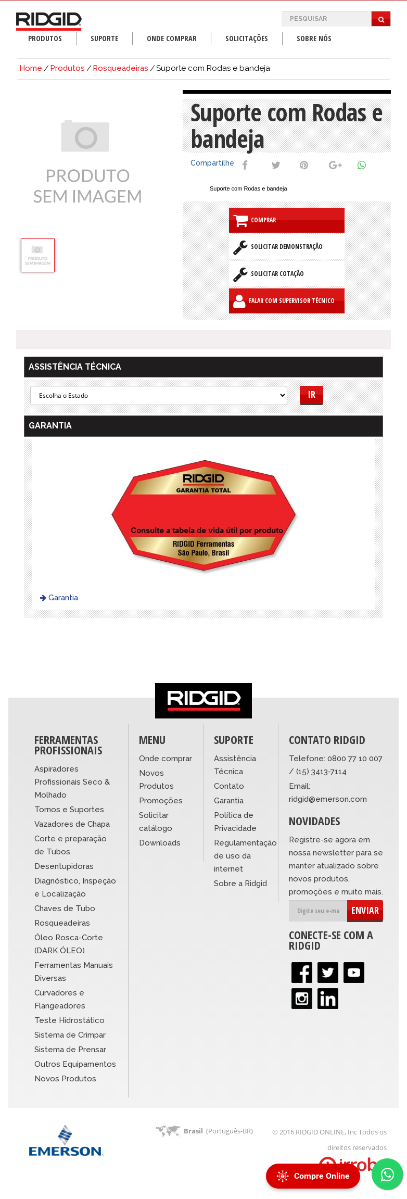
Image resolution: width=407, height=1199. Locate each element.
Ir (311, 394)
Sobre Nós (314, 38)
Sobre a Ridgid (240, 883)
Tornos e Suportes (69, 809)
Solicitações (246, 38)
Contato (229, 786)
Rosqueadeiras (120, 68)
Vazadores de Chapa (72, 824)
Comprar (254, 220)
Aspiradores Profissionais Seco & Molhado (72, 782)
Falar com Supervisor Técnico (284, 301)
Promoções (161, 800)
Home (30, 68)
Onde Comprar (172, 38)
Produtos (45, 38)
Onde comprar (165, 758)
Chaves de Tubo (64, 908)
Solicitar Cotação (268, 274)
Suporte (104, 38)
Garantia (59, 597)
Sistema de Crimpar (70, 1035)
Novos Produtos (65, 1078)
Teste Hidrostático (69, 1020)
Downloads (160, 843)
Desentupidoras (64, 866)
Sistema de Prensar (70, 1049)
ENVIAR (365, 910)
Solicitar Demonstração (278, 247)
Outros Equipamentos (75, 1064)
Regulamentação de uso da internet (245, 856)
